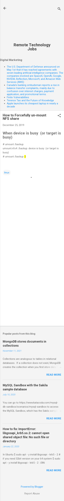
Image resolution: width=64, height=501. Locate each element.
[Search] (59, 9)
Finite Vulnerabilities (18, 97)
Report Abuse (32, 493)
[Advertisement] (32, 23)
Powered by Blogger (32, 486)
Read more (53, 374)
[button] (59, 116)
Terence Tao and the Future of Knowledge (30, 100)
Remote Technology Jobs (32, 47)
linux (6, 172)
